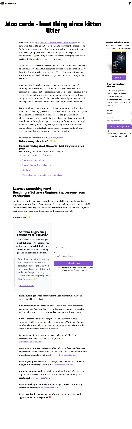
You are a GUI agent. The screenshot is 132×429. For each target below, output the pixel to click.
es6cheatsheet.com (49, 388)
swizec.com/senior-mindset (58, 325)
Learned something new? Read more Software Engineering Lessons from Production (49, 192)
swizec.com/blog (42, 378)
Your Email (110, 118)
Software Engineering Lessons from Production (32, 233)
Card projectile (29, 170)
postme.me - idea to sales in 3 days (38, 155)
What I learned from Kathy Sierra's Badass (42, 175)
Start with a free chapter (116, 85)
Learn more (119, 78)
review (60, 138)
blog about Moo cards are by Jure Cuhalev (55, 43)
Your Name (110, 110)
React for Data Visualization (63, 355)
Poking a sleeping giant (33, 160)
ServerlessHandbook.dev (30, 342)
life (54, 138)
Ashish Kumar (26, 285)
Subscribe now (73, 263)
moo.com (35, 49)
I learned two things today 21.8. (36, 165)
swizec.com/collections (62, 365)
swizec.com (10, 3)
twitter (22, 299)
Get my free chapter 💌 (119, 127)
